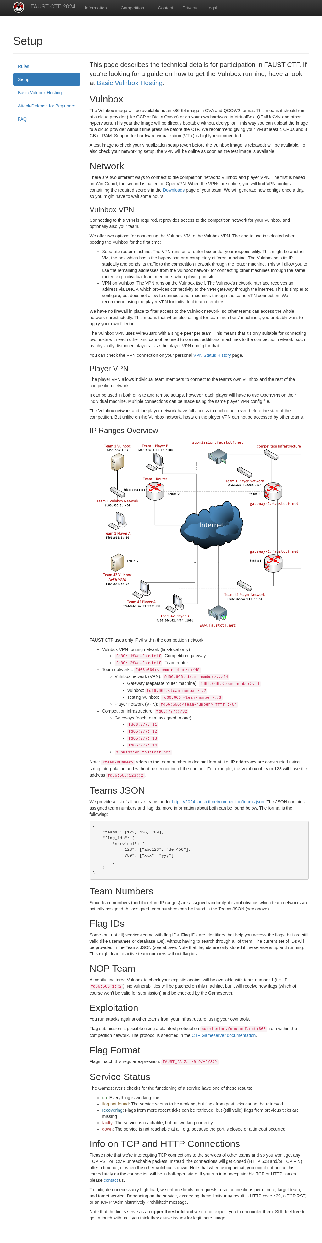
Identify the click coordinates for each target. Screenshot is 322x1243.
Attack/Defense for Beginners (46, 105)
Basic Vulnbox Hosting (40, 92)
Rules (23, 66)
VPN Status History (212, 355)
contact (111, 1180)
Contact (165, 7)
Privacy (190, 7)
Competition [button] (135, 7)
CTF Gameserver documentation (224, 1035)
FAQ (22, 119)
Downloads (174, 190)
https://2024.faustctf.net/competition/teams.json (218, 801)
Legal (211, 7)
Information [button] (98, 7)
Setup (24, 79)
